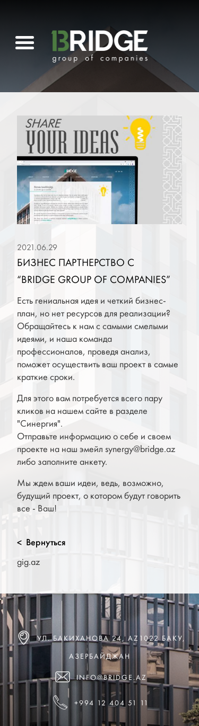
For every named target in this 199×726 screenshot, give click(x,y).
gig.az (28, 561)
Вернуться (41, 542)
